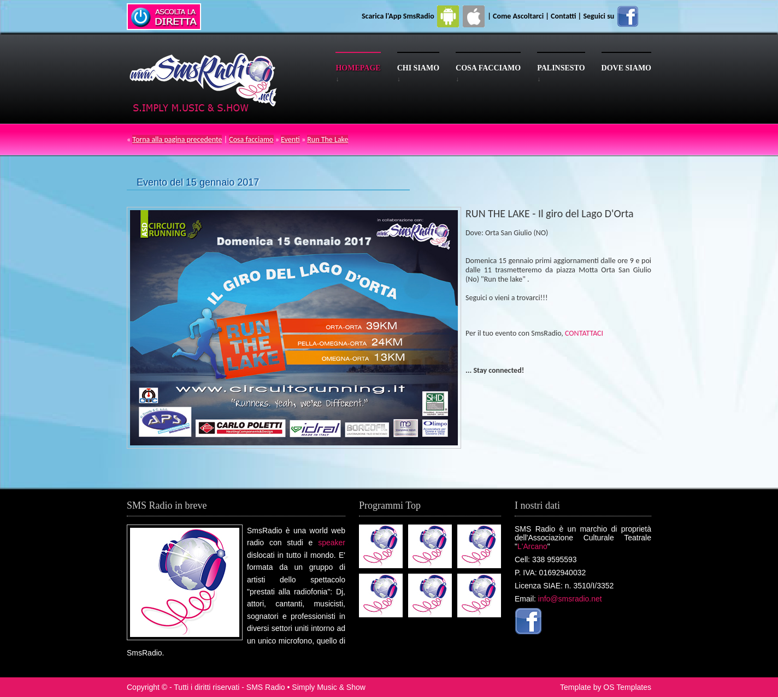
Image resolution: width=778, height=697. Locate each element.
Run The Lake (327, 139)
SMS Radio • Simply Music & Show (306, 687)
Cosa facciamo (488, 68)
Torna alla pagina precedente (177, 139)
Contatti (563, 16)
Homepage (357, 68)
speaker (331, 542)
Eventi (290, 139)
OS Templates (627, 687)
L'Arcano (532, 546)
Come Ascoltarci (519, 16)
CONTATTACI (584, 333)
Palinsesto (561, 68)
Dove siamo (626, 68)
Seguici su (611, 16)
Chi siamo (418, 68)
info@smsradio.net (570, 598)
